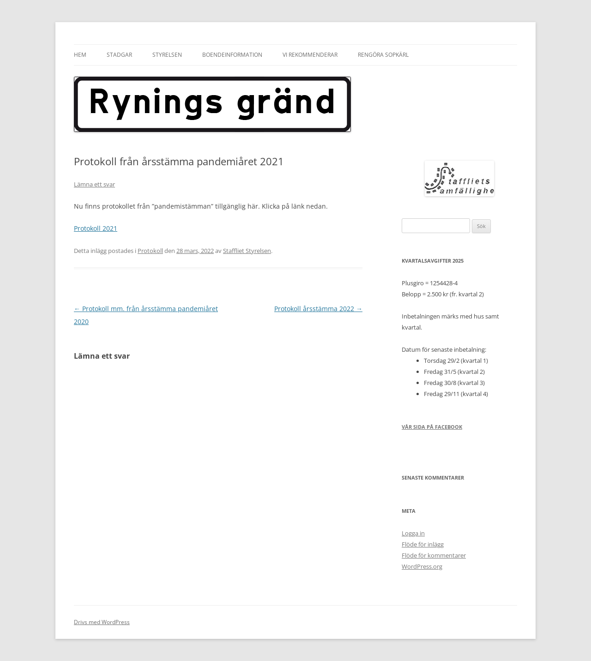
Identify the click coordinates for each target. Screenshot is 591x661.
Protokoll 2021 (95, 228)
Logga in (413, 533)
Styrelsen (167, 55)
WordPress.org (422, 566)
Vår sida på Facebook (432, 426)
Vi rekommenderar (310, 55)
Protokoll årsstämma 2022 (318, 308)
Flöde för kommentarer (434, 555)
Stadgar (119, 55)
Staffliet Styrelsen (247, 250)
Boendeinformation (232, 55)
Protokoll (150, 250)
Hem (80, 55)
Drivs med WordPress (102, 622)
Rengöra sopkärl (383, 55)
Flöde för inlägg (423, 544)
